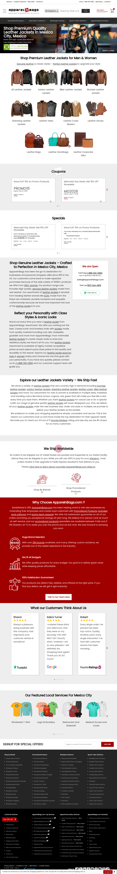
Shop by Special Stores (13, 758)
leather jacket (23, 306)
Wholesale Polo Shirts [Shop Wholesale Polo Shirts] (12, 775)
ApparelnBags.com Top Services (43, 814)
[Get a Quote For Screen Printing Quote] (80, 823)
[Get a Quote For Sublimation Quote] (79, 836)
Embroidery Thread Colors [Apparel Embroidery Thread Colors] (69, 856)
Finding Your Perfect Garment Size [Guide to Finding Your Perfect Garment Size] (99, 818)
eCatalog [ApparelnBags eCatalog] (92, 838)
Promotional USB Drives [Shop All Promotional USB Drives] (41, 771)
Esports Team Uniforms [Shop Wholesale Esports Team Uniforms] (96, 791)
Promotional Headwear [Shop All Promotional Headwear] (41, 797)
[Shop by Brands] (9, 755)
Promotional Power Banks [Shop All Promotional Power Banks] (41, 765)
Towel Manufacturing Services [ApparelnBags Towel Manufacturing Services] (43, 851)
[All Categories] (52, 11)
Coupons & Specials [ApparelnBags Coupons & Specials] (12, 828)
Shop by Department (12, 762)
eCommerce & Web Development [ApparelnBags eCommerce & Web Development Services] (44, 818)
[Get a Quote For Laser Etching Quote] (79, 830)
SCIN (46, 295)
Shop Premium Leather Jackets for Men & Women (58, 58)
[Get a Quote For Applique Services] (77, 840)
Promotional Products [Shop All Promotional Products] (85, 511)
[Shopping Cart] (111, 11)
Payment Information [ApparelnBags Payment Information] (95, 854)
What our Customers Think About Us (58, 608)
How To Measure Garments (97, 821)
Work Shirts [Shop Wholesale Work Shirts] (65, 794)
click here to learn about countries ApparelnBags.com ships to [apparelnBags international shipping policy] (62, 466)
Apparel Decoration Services (69, 814)
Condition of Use (21, 866)
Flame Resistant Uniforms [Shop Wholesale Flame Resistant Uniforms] (69, 768)
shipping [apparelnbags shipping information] (94, 458)
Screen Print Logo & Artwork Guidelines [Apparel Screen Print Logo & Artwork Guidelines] (73, 853)
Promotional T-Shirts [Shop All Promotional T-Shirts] (40, 784)
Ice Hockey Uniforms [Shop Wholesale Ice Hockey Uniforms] (95, 797)
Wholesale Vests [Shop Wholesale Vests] (11, 794)
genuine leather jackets (44, 288)
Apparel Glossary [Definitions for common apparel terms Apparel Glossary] (94, 851)
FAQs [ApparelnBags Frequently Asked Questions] (90, 841)
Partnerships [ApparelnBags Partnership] (9, 834)
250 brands (39, 542)
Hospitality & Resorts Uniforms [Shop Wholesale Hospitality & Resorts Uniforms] (70, 781)
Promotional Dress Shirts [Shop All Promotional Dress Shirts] (41, 794)
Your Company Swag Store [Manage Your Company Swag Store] (14, 765)
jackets (58, 328)
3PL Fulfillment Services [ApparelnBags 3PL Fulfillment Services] (40, 831)
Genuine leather (25, 63)
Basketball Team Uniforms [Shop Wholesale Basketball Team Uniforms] (97, 758)
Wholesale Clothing (57, 21)
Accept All (107, 872)
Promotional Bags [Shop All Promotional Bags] (39, 791)
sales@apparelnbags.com (90, 279)
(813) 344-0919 (94, 285)
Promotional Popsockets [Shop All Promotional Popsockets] (41, 778)
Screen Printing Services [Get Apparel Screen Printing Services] (69, 823)
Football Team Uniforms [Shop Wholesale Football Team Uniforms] (96, 768)
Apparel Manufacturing (99, 21)
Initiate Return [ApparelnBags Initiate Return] (10, 825)
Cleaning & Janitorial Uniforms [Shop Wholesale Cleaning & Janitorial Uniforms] (71, 775)
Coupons (59, 171)
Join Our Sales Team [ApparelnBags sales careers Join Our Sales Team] (12, 857)
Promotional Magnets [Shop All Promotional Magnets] (40, 768)
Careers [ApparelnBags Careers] (8, 851)
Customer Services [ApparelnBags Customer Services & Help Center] (11, 814)
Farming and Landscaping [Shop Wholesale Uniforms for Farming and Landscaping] (70, 778)
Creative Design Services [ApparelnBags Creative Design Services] (41, 825)
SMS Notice (33, 866)
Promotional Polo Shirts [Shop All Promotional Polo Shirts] (40, 788)
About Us (9, 2)
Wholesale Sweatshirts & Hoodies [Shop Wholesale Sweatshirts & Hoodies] (16, 781)
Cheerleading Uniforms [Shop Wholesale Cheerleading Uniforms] (96, 775)
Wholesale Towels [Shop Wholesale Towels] (11, 804)
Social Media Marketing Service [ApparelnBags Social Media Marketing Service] (43, 828)
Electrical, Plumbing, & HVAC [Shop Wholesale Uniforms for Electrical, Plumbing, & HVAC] (70, 784)
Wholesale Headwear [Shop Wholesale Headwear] (12, 778)
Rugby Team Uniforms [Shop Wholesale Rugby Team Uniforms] (96, 804)
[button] (55, 680)
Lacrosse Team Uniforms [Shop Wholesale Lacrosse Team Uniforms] (96, 788)
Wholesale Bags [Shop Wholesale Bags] (11, 788)
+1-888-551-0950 (24, 363)
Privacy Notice (9, 866)
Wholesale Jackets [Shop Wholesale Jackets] (11, 791)
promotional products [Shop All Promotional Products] (47, 521)
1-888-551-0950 (22, 46)
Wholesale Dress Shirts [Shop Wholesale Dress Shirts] (12, 784)
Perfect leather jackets (65, 63)
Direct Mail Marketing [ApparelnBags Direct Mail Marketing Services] (40, 841)
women (21, 356)
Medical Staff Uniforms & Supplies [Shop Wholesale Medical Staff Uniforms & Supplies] (72, 762)
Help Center (31, 2)
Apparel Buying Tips (95, 847)
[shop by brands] (42, 483)
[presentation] (106, 719)
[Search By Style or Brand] (70, 11)
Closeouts (107, 2)
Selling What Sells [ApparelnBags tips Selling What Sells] (94, 834)
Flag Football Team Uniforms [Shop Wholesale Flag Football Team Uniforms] (98, 778)
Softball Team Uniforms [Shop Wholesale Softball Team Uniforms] (96, 765)
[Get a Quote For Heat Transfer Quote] (79, 827)
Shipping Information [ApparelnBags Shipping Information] (12, 841)
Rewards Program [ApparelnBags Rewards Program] (11, 831)
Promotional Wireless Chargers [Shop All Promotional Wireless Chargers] (43, 775)
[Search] (86, 11)
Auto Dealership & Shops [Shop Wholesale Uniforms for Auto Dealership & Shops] (69, 771)
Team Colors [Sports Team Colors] (93, 844)
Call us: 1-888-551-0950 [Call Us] (86, 2)
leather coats (86, 389)
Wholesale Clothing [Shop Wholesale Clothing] (12, 768)
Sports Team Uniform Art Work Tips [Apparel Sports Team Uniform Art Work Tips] (72, 846)
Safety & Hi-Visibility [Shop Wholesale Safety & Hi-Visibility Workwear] (67, 765)
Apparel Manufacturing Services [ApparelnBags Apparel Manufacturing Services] (43, 847)
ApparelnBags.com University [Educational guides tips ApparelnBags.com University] (98, 814)
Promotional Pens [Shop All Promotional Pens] (39, 762)
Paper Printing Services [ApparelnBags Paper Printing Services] (40, 834)
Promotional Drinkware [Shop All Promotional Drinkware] (40, 758)
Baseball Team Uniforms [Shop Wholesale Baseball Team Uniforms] (96, 762)
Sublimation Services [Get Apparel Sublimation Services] (68, 836)
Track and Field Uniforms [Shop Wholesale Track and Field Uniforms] (96, 794)
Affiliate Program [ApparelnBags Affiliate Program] (11, 838)
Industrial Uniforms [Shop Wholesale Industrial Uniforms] (67, 788)
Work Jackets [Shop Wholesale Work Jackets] (65, 797)
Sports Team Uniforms (77, 21)
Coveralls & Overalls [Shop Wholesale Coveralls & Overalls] (68, 791)
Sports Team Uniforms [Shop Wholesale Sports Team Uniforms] (95, 755)
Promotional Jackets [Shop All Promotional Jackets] (40, 804)
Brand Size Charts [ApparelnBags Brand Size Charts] (94, 825)
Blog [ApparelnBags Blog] (90, 831)
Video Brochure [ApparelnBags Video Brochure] (38, 844)
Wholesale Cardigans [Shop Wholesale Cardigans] (12, 801)
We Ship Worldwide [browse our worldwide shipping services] (58, 448)
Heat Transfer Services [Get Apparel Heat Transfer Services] (68, 827)
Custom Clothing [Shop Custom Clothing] (39, 781)
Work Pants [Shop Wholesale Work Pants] (65, 801)
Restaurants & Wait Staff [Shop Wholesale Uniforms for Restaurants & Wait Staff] (69, 758)
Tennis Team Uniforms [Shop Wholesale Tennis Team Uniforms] (96, 801)
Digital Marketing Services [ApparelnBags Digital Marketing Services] (41, 821)
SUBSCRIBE (107, 744)
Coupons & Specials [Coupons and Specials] (20, 2)
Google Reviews (59, 420)
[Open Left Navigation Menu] (5, 11)
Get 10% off (8, 819)
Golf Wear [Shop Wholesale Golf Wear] (92, 781)
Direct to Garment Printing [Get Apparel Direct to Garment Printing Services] (69, 833)
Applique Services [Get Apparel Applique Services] (67, 840)
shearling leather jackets (64, 389)
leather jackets (50, 292)
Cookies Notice (44, 866)
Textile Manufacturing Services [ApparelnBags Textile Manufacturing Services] (43, 854)
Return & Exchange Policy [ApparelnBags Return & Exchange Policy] (13, 847)
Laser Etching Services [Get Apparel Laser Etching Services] (68, 830)
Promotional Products (16, 21)
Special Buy (99, 2)
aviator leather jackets (38, 389)
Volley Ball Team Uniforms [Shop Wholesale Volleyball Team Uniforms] (97, 784)
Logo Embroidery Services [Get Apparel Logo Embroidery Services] (69, 818)
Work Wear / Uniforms (37, 21)
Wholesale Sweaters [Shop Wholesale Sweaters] (12, 797)
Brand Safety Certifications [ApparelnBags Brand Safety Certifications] (97, 828)
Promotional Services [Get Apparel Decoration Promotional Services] (68, 843)
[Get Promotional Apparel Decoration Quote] (79, 843)
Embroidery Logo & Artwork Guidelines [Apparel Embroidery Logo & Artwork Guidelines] (73, 849)
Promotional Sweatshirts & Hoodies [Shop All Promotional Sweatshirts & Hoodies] (44, 801)
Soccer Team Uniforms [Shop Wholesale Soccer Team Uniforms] (96, 771)
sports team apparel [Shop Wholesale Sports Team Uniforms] (43, 514)
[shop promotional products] (76, 483)
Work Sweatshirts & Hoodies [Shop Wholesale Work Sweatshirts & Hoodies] (70, 804)
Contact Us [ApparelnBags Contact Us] (9, 854)
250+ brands (31, 285)
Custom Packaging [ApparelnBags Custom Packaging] (40, 838)
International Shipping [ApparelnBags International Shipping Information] (12, 844)
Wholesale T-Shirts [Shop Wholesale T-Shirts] (11, 771)
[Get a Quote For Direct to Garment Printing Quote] (81, 833)
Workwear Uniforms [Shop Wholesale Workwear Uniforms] (66, 755)
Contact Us (39, 2)
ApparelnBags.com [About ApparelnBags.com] (42, 507)
